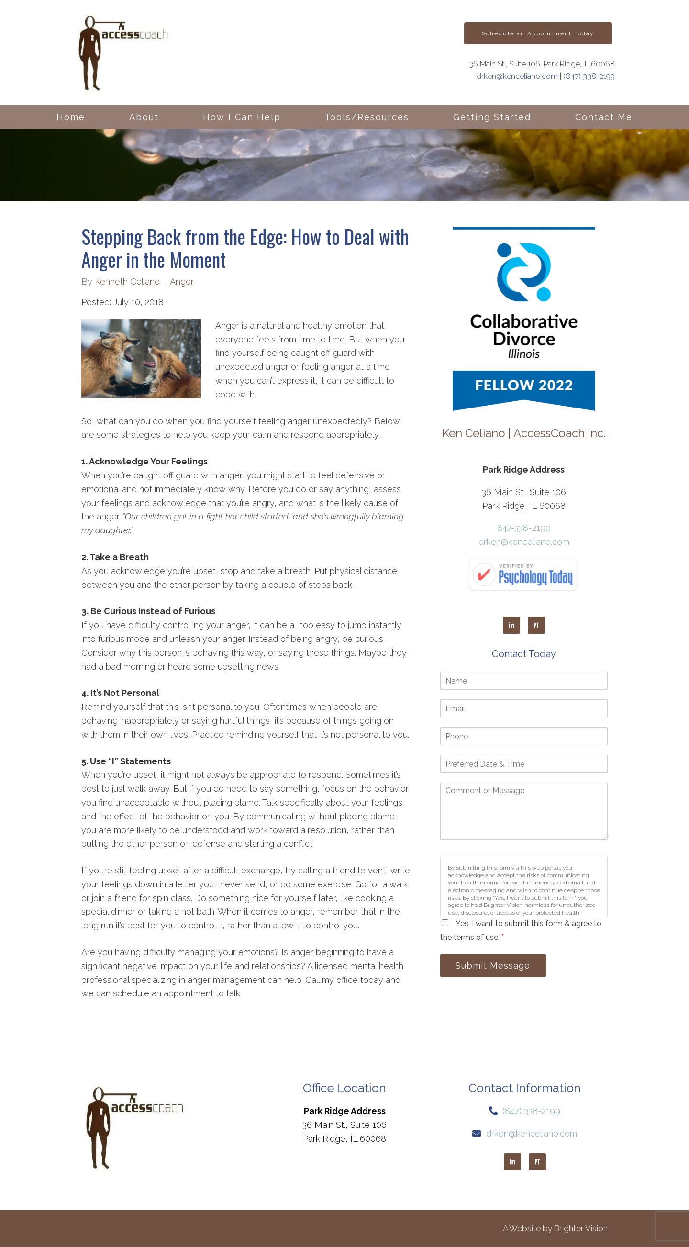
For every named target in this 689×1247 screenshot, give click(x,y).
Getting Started (492, 117)
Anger (182, 281)
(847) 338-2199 (589, 76)
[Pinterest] (536, 625)
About (144, 117)
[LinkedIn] (511, 625)
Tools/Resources (366, 117)
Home (70, 117)
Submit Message (495, 966)
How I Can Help (242, 117)
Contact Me (604, 117)
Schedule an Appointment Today (538, 33)
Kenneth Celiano (127, 281)
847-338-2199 (524, 528)
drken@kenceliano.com (517, 76)
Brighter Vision (581, 1228)
